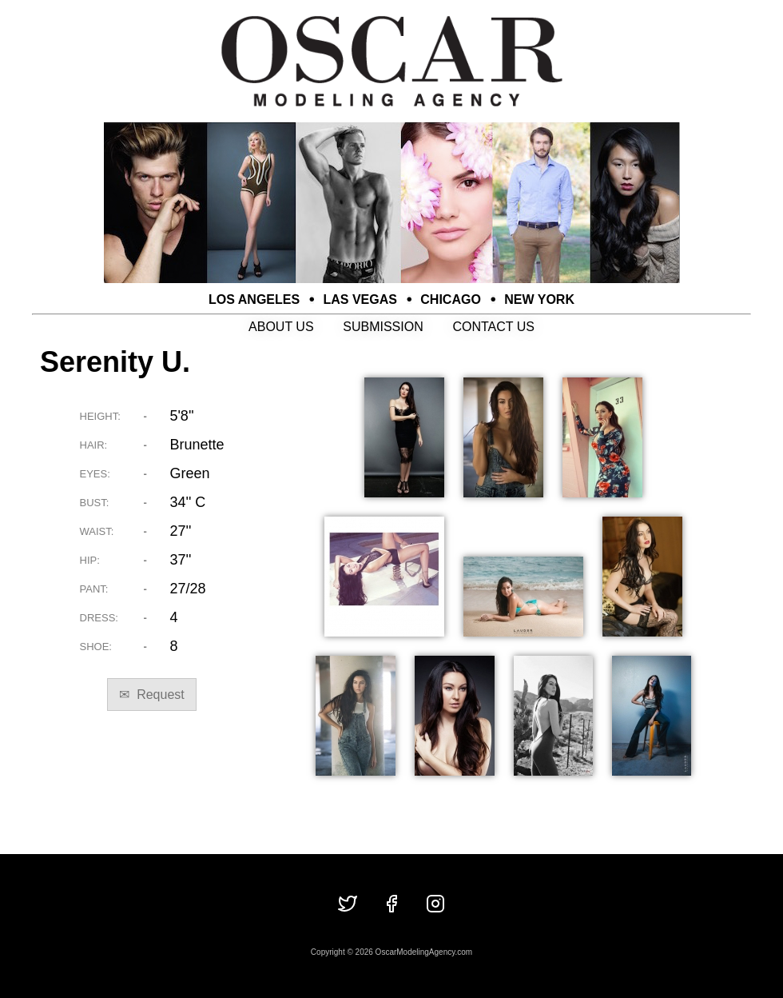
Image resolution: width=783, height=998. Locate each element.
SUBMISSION (383, 326)
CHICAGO (450, 299)
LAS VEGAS (360, 299)
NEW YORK (539, 299)
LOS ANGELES (254, 299)
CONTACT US (493, 326)
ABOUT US (281, 326)
